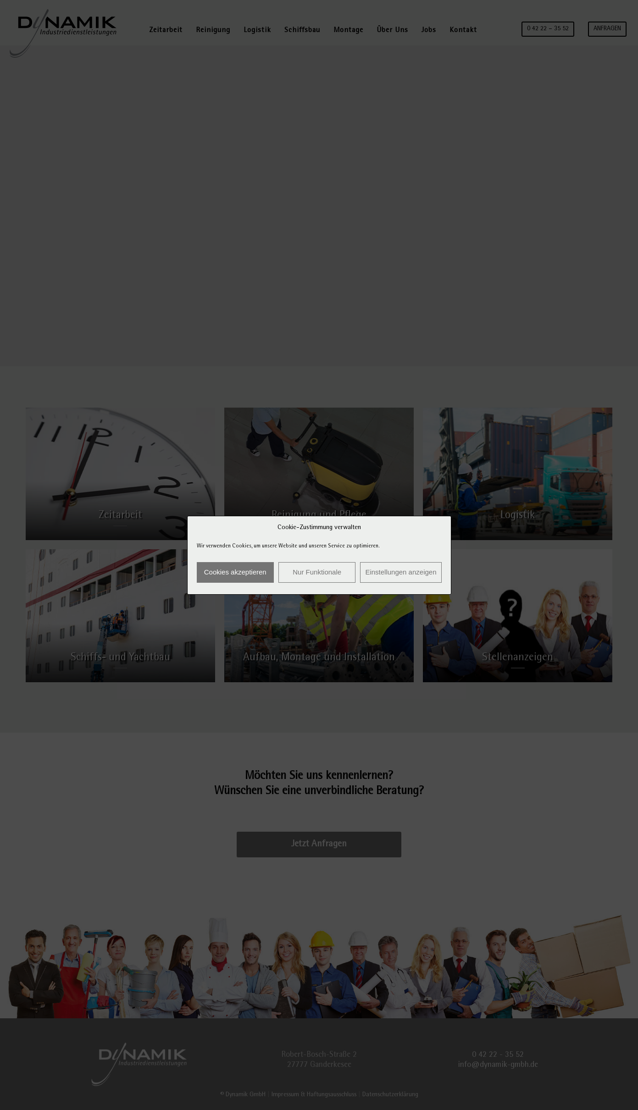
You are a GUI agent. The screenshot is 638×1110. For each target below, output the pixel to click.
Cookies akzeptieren (235, 572)
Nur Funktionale (317, 572)
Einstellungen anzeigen (400, 572)
